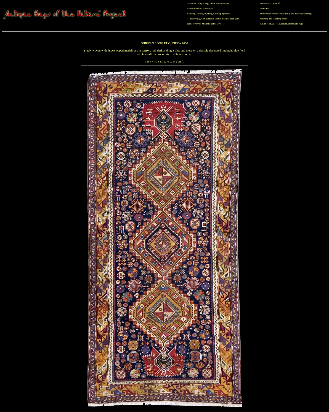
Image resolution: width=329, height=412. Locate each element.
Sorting (199, 13)
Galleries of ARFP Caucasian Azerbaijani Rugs (281, 23)
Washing (208, 13)
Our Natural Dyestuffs (270, 3)
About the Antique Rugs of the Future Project (208, 3)
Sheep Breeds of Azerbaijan (200, 8)
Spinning (226, 13)
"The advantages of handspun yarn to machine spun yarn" (213, 18)
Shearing (191, 13)
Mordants (264, 8)
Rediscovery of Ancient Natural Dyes (204, 23)
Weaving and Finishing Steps (273, 18)
